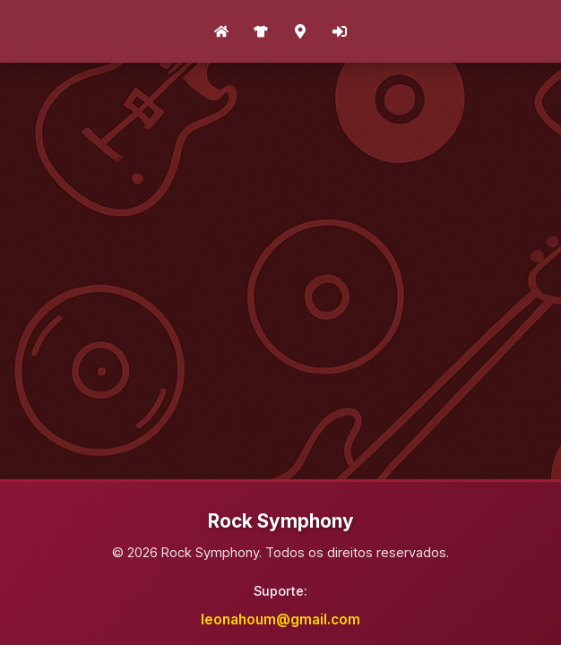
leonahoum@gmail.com (280, 619)
